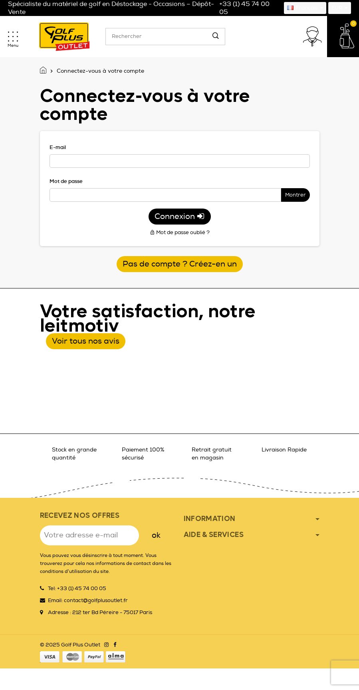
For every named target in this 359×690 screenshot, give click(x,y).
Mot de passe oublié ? (180, 232)
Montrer (295, 195)
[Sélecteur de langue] (305, 8)
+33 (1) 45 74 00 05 (244, 8)
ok (156, 535)
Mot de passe (66, 181)
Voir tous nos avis (85, 341)
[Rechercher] (165, 36)
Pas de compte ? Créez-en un (180, 264)
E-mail (58, 147)
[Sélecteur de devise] (339, 8)
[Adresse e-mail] (89, 535)
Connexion (180, 216)
